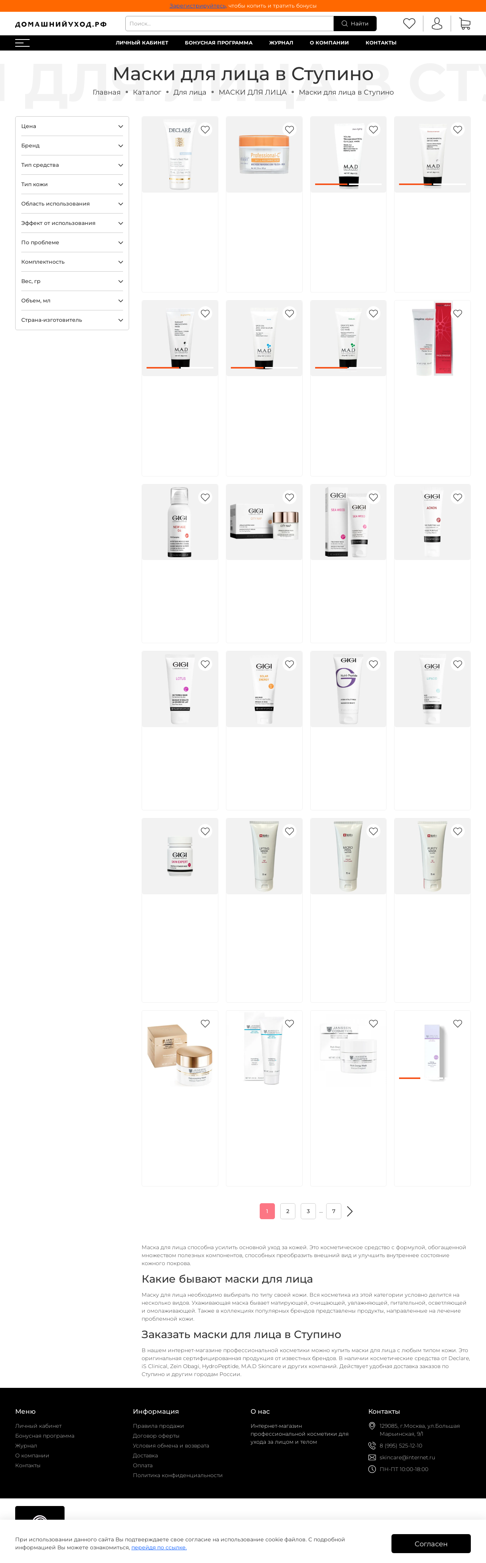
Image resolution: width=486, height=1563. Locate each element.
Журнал (281, 43)
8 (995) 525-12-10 (401, 1445)
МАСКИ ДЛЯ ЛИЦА (253, 92)
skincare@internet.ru (407, 1457)
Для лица (190, 92)
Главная (107, 92)
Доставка (145, 1455)
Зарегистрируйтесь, (198, 5)
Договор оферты (156, 1435)
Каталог (147, 92)
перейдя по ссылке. (159, 1547)
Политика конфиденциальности (178, 1475)
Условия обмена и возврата (171, 1445)
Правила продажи (158, 1425)
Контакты (381, 43)
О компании (329, 43)
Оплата (143, 1465)
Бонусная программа (218, 43)
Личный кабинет (142, 43)
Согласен (431, 1544)
